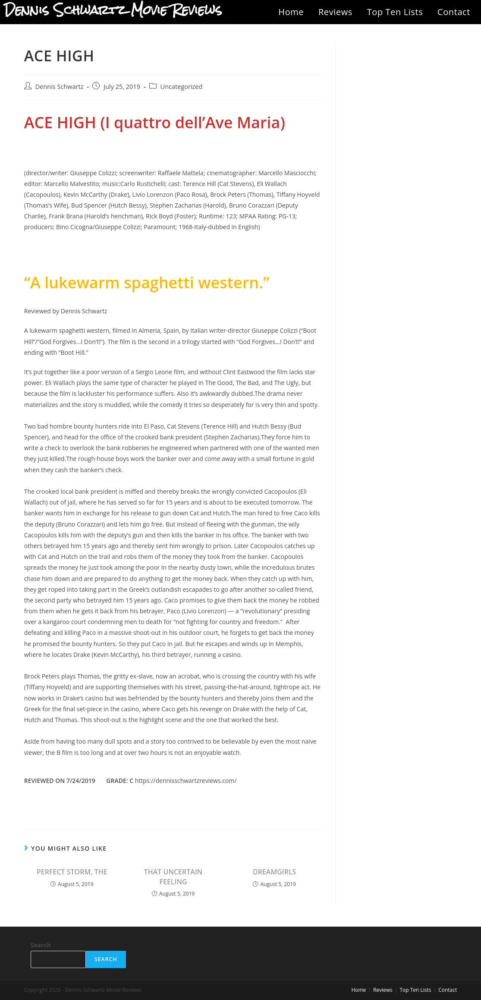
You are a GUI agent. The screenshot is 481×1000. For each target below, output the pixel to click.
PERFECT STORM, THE (72, 872)
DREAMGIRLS (274, 872)
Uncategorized (181, 86)
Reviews (335, 12)
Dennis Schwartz (59, 86)
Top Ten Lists (395, 12)
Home (291, 12)
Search (41, 945)
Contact (453, 12)
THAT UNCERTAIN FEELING (173, 876)
